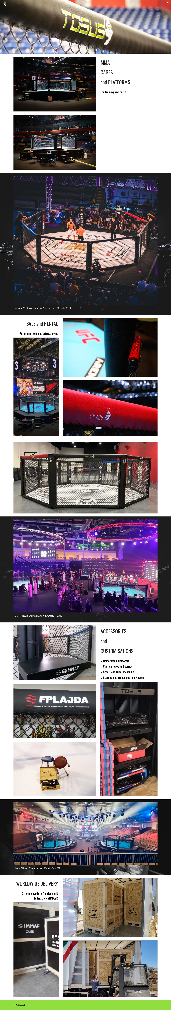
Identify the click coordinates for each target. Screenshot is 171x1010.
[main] (129, 72)
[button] (168, 3)
